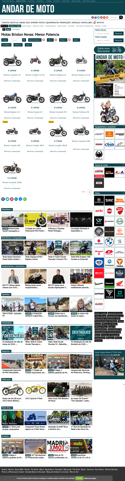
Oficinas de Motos (109, 328)
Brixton (63, 40)
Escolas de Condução (110, 339)
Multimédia (7, 324)
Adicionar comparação (12, 81)
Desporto (6, 352)
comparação (16, 29)
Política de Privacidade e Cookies (13, 473)
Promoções (65, 22)
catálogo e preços (15, 26)
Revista (100, 22)
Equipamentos (52, 22)
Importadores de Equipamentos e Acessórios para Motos (108, 337)
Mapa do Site (74, 473)
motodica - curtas (101, 26)
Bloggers (110, 342)
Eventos (6, 22)
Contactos (90, 471)
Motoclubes (86, 22)
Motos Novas (100, 320)
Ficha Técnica (99, 471)
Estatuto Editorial (111, 471)
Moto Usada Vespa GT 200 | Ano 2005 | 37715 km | (109, 367)
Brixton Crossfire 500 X (35, 146)
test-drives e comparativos (84, 26)
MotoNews (7, 211)
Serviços (76, 22)
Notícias (14, 22)
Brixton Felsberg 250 (81, 113)
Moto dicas (7, 409)
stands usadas (61, 26)
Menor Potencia (34, 40)
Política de (90, 478)
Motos (42, 22)
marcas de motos (38, 26)
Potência (18, 45)
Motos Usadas (101, 317)
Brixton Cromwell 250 (58, 113)
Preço (28, 45)
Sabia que (6, 381)
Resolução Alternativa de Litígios (58, 473)
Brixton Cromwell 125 (12, 75)
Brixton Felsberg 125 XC (81, 75)
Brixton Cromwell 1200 (81, 142)
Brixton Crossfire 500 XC (58, 146)
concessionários (50, 26)
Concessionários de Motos (106, 325)
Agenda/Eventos (115, 317)
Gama (76, 40)
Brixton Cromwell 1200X (12, 184)
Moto (50, 40)
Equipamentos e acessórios (14, 267)
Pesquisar (118, 33)
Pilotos (118, 342)
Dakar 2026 (24, 22)
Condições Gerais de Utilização (35, 473)
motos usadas (26, 26)
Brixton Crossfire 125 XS (35, 75)
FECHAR (79, 478)
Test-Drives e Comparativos (13, 239)
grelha (8, 29)
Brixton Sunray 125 (35, 113)
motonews (71, 26)
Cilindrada (6, 45)
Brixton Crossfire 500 (12, 146)
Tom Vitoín (34, 471)
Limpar (5, 40)
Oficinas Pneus (101, 331)
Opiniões (6, 296)
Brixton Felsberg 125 (58, 75)
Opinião (34, 22)
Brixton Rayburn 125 (12, 113)
